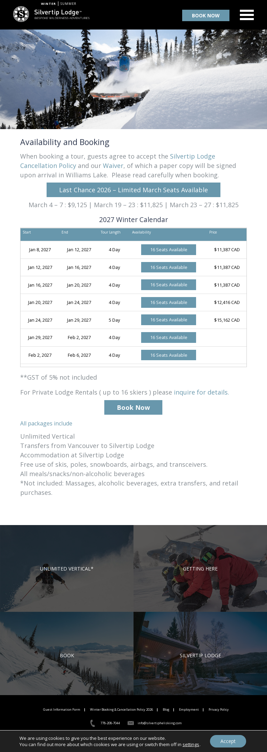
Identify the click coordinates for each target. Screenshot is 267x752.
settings (191, 744)
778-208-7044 (110, 723)
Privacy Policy (219, 709)
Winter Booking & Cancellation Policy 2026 (121, 709)
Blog (166, 709)
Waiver (113, 165)
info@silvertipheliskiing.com (160, 723)
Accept (228, 741)
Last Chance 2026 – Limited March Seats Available (133, 190)
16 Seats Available (168, 249)
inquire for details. (201, 392)
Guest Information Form (61, 709)
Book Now (133, 407)
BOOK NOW (206, 15)
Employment (189, 709)
